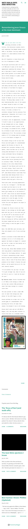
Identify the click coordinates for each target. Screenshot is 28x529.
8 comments (9, 426)
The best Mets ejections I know (13, 454)
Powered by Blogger (14, 524)
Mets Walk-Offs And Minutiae (9, 3)
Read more (23, 426)
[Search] (22, 3)
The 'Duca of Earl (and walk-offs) (11, 409)
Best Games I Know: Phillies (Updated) (14, 498)
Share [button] (22, 383)
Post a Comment (6, 394)
